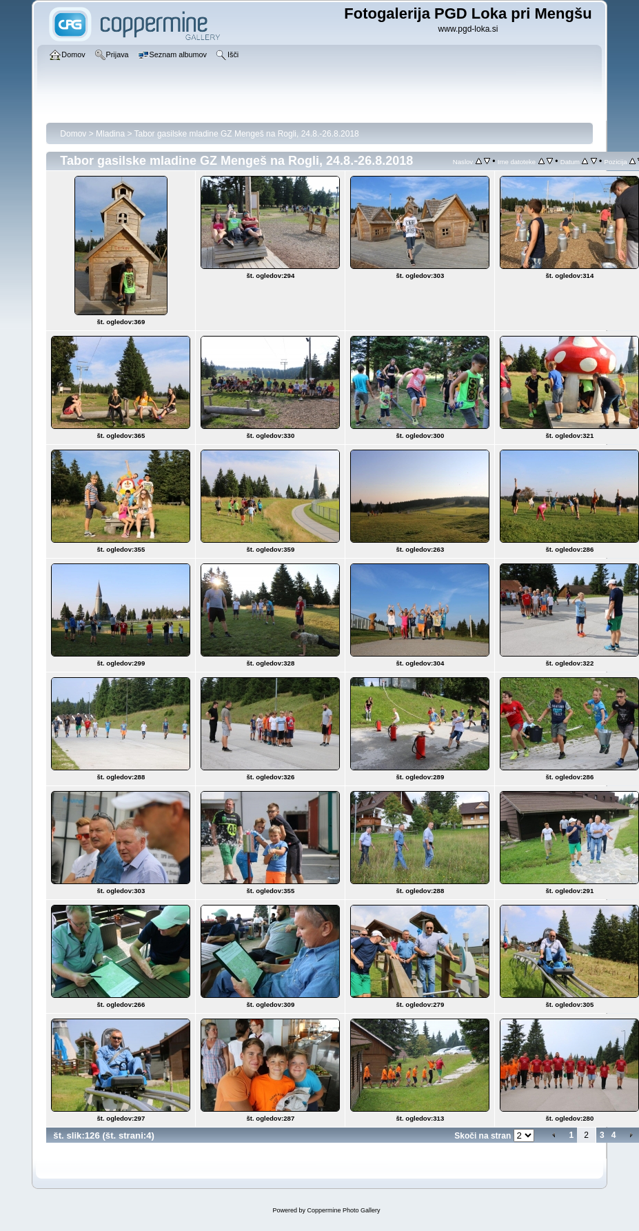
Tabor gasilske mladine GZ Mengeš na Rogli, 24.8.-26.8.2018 (246, 134)
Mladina (110, 134)
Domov (73, 134)
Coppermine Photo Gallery (343, 1210)
